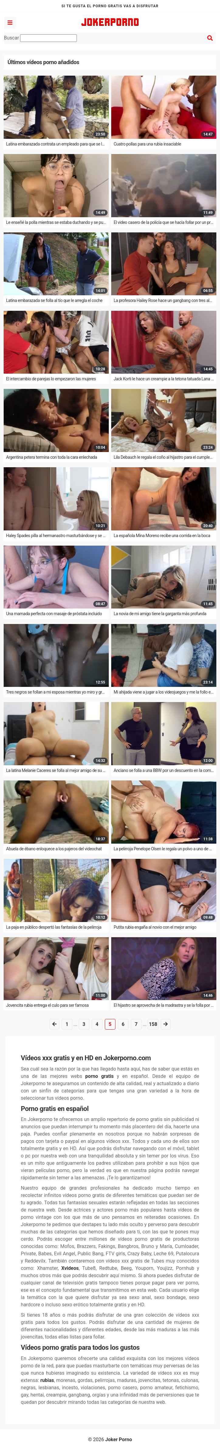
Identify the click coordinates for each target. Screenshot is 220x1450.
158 (153, 1024)
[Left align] (10, 23)
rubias (47, 1380)
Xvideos (70, 1268)
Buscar (40, 38)
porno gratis (99, 1076)
